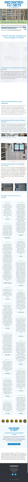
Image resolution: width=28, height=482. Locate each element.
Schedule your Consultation (14, 444)
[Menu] (25, 4)
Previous (2, 55)
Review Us (14, 471)
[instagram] (15, 474)
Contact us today (21, 438)
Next (25, 55)
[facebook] (13, 474)
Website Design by (14, 479)
